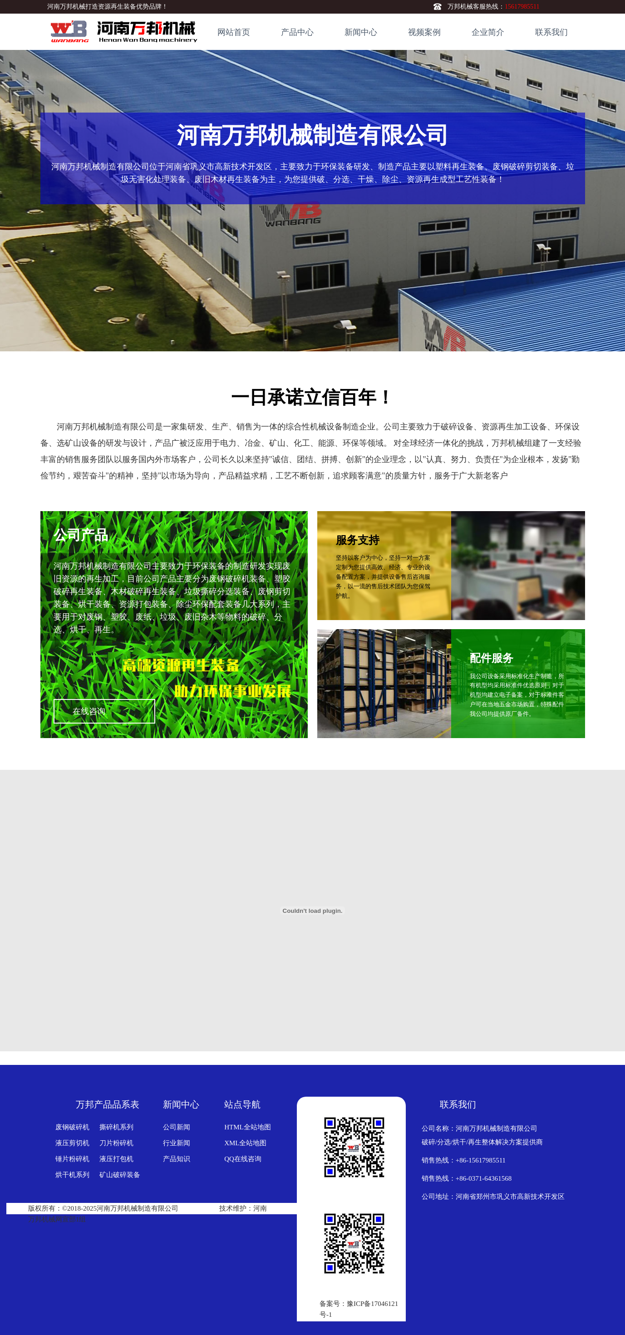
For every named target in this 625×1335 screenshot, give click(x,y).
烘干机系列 (72, 1174)
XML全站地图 (245, 1143)
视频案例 (424, 32)
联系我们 (551, 32)
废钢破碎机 (72, 1127)
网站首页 (233, 32)
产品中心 (297, 32)
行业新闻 (176, 1143)
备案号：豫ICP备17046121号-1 (359, 1309)
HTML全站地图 (247, 1127)
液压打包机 (116, 1159)
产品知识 (176, 1159)
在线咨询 (113, 711)
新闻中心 (360, 32)
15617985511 (522, 6)
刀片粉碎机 (116, 1143)
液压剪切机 (72, 1143)
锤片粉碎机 (72, 1159)
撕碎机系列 (116, 1127)
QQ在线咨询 (242, 1159)
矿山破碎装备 (119, 1174)
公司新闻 (176, 1127)
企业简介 (488, 32)
